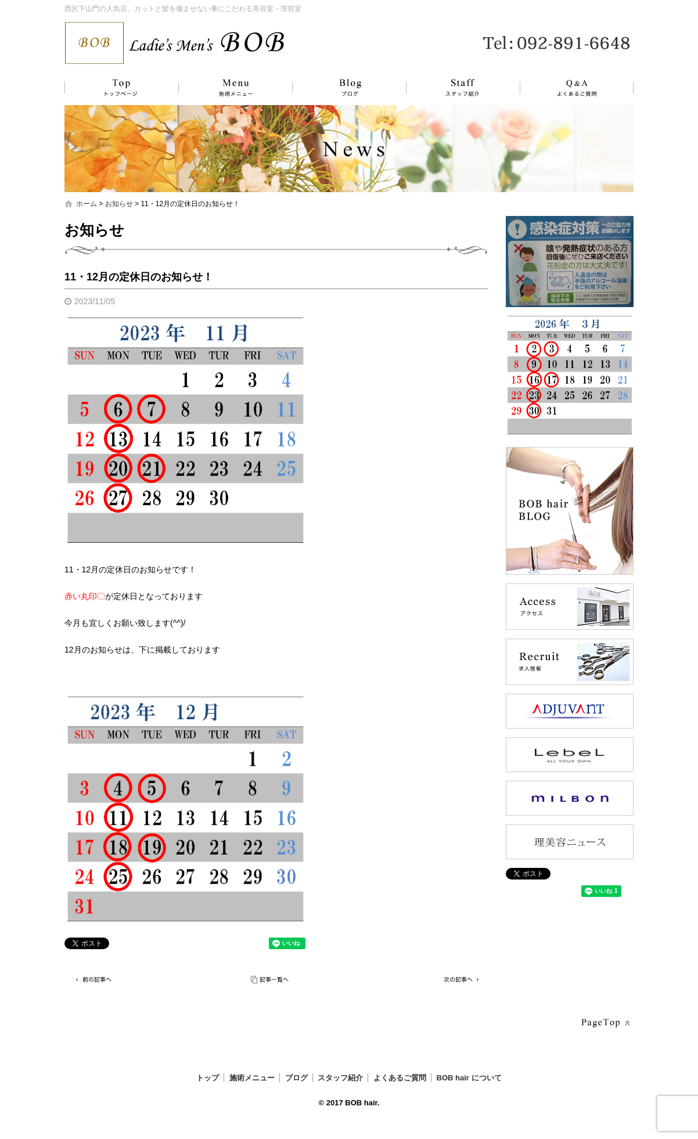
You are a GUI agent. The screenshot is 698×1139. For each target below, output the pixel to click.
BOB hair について (469, 1077)
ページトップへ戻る (604, 1023)
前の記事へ (93, 979)
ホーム (86, 204)
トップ (119, 87)
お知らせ (119, 204)
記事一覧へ (271, 979)
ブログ (340, 87)
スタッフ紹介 (450, 87)
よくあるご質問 (570, 87)
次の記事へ (459, 979)
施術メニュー (230, 87)
